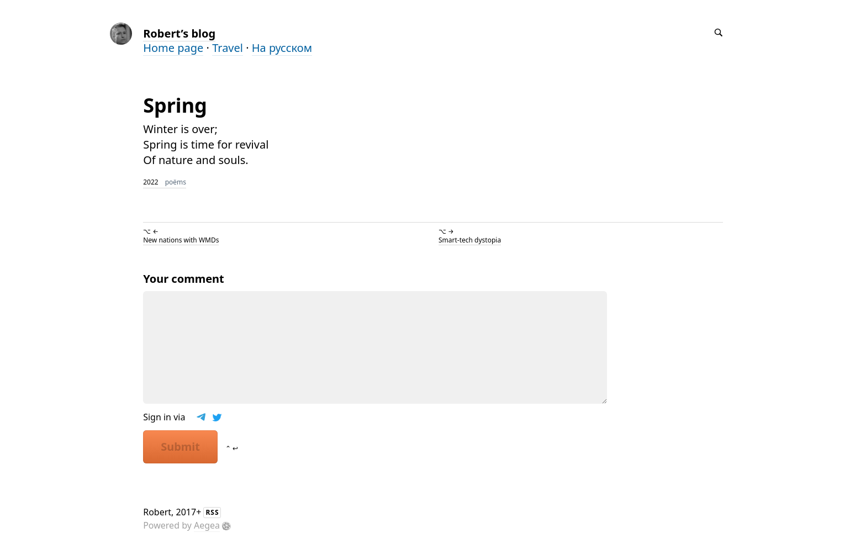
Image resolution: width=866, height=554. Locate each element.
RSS (212, 512)
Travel (227, 47)
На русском (282, 47)
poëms (175, 182)
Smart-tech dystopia (470, 240)
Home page (173, 47)
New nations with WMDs (181, 240)
